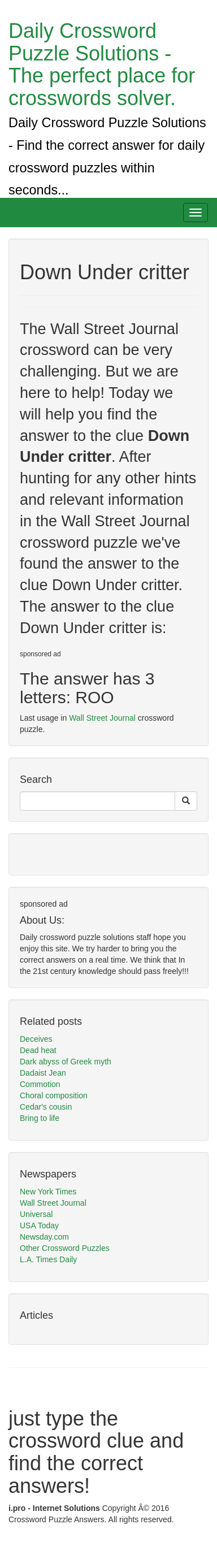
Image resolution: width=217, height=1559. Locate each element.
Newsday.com (44, 1236)
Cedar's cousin (46, 1106)
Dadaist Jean (43, 1072)
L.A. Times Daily (48, 1259)
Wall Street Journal (102, 717)
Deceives (36, 1038)
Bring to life (39, 1118)
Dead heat (38, 1050)
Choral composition (54, 1095)
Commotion (40, 1084)
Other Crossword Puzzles (65, 1248)
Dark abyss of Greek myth (65, 1061)
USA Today (39, 1225)
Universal (36, 1214)
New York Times (48, 1191)
